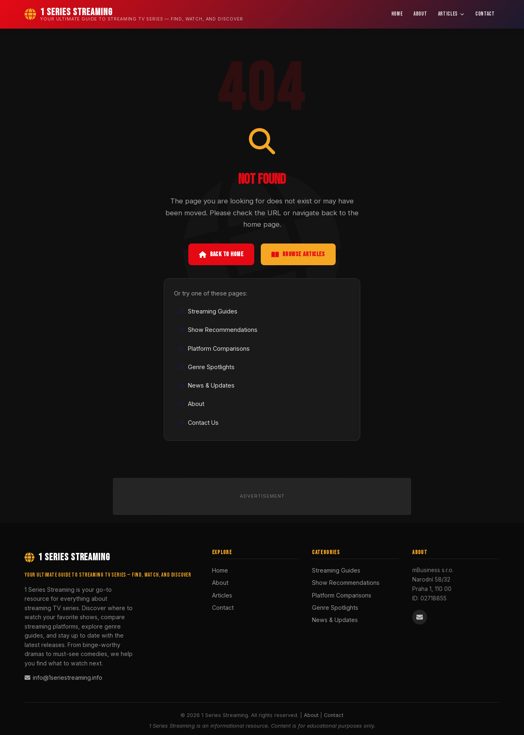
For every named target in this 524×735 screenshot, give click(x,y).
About (420, 14)
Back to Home (221, 254)
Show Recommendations (217, 329)
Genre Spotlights (206, 366)
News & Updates (206, 385)
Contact (485, 14)
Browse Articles (298, 254)
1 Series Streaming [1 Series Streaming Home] (67, 557)
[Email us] (419, 617)
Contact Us (198, 422)
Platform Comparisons (214, 348)
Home (397, 14)
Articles (451, 14)
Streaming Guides (207, 311)
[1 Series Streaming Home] (134, 14)
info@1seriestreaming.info (63, 677)
